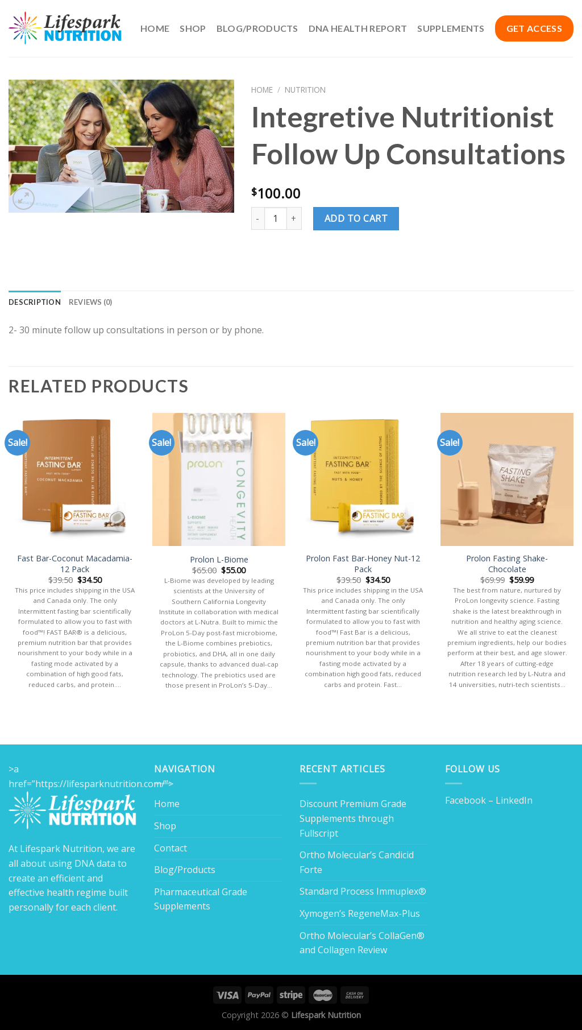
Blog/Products (257, 28)
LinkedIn (514, 800)
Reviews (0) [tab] (91, 302)
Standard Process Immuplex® (363, 891)
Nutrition (305, 89)
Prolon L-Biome (219, 560)
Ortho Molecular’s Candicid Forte (357, 862)
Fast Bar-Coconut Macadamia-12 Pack (74, 563)
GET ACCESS (534, 28)
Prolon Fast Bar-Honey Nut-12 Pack (363, 563)
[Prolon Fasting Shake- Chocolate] (506, 479)
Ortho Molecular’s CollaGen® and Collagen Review (362, 943)
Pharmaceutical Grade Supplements (200, 899)
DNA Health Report (358, 28)
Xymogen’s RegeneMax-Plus (360, 913)
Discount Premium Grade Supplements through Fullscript (353, 818)
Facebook (465, 800)
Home (154, 28)
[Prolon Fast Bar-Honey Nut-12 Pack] (363, 479)
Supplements (451, 28)
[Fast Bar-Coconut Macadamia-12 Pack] (75, 479)
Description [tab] (35, 302)
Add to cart (356, 218)
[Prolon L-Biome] (218, 479)
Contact (170, 848)
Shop (193, 28)
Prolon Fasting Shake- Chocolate (507, 563)
